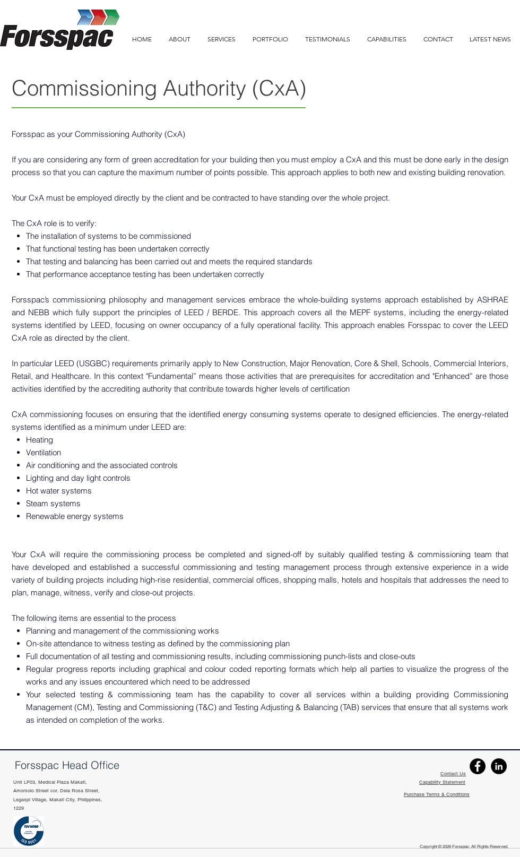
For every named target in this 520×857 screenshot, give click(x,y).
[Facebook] (478, 766)
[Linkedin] (499, 766)
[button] (387, 39)
